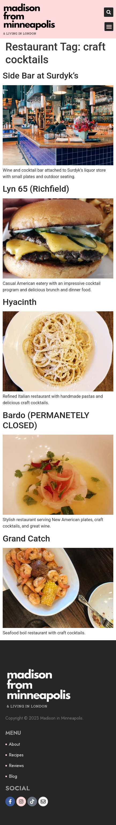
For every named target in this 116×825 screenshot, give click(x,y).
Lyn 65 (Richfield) (36, 189)
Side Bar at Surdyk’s (40, 75)
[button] (108, 12)
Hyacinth (20, 302)
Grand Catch (26, 538)
